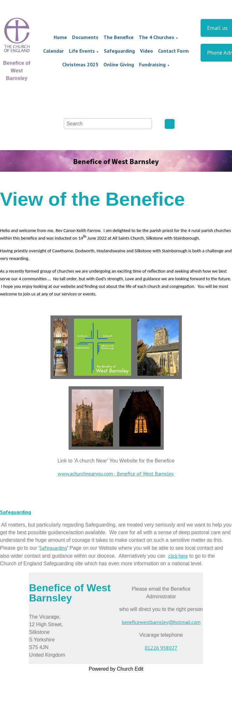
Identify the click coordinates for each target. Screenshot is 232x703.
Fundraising (152, 64)
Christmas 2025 (80, 64)
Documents (85, 37)
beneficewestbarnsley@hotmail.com (161, 622)
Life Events (82, 51)
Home (60, 37)
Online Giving (118, 64)
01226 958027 (161, 648)
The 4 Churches (156, 37)
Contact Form (173, 51)
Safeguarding (119, 51)
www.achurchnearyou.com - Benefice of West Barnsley (116, 473)
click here (178, 556)
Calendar (53, 51)
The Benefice (118, 37)
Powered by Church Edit (116, 669)
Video (146, 51)
